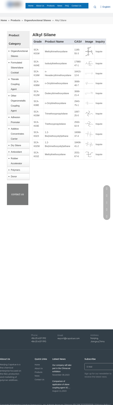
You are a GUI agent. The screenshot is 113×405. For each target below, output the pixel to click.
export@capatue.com (69, 338)
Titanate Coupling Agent (15, 84)
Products (38, 372)
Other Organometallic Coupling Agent (18, 103)
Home (37, 365)
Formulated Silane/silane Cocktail (17, 67)
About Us (39, 368)
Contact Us (39, 379)
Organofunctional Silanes (19, 53)
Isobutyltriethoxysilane (56, 63)
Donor (14, 176)
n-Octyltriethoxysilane (55, 103)
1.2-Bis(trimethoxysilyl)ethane (57, 144)
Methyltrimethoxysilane (56, 51)
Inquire (99, 51)
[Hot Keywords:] (95, 6)
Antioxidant (16, 152)
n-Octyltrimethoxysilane (56, 83)
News (37, 376)
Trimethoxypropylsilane (56, 113)
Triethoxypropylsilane (55, 124)
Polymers (15, 170)
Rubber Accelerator (16, 161)
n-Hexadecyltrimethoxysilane (58, 73)
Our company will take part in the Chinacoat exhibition (62, 368)
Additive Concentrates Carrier (17, 134)
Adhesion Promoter (15, 119)
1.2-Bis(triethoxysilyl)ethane (56, 134)
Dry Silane (16, 145)
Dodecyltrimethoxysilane (57, 93)
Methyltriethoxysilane (55, 154)
